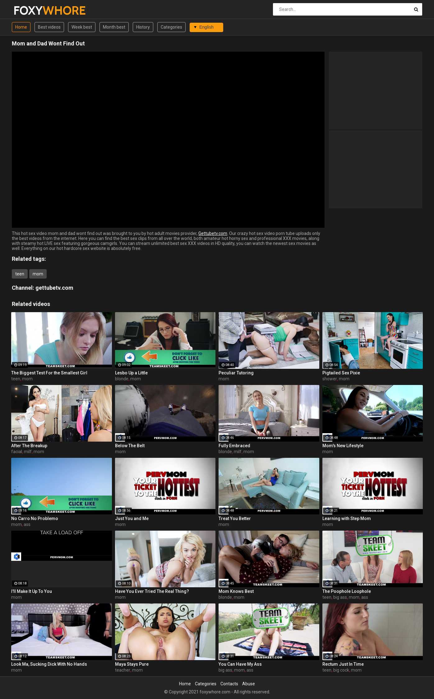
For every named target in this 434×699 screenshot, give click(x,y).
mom (38, 273)
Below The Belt (130, 445)
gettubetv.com (54, 287)
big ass (340, 597)
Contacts (229, 683)
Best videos (49, 27)
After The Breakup (29, 445)
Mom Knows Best (236, 591)
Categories (171, 27)
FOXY (29, 10)
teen (19, 273)
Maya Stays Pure (132, 664)
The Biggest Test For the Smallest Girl (49, 372)
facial (16, 451)
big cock (341, 670)
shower (329, 378)
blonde (121, 378)
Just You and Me (132, 518)
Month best (114, 27)
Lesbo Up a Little (131, 372)
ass (27, 524)
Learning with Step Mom (346, 518)
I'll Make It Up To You (31, 591)
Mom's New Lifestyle (342, 445)
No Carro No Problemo (34, 518)
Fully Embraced (234, 445)
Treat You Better (235, 518)
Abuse (248, 683)
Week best (82, 27)
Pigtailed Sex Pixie (341, 372)
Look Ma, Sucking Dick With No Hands (49, 664)
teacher (122, 670)
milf (28, 451)
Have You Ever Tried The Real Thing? (152, 591)
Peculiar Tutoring (236, 372)
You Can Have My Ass (240, 664)
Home (21, 27)
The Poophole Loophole (346, 591)
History (143, 27)
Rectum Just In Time (343, 664)
